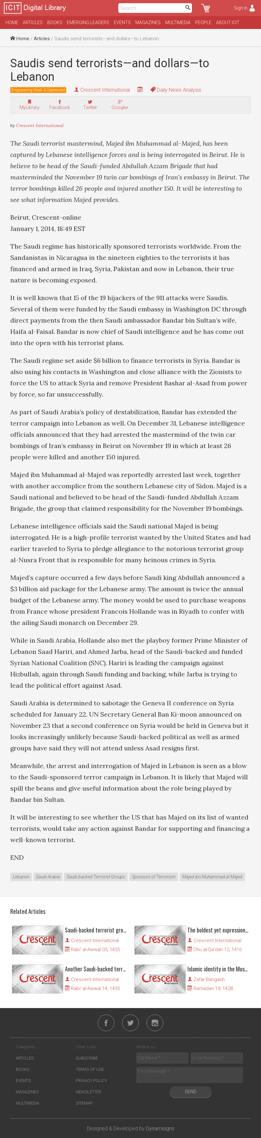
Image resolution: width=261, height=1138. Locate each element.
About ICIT (227, 22)
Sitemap (84, 1103)
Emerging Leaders (88, 22)
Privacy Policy (91, 1080)
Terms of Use (90, 1069)
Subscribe (87, 1058)
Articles (33, 22)
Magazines (148, 22)
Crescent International (105, 90)
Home (11, 22)
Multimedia (178, 22)
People (203, 22)
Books (54, 22)
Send (190, 1092)
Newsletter (88, 1091)
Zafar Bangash (209, 979)
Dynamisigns (160, 1128)
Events (122, 22)
